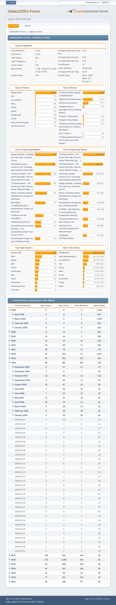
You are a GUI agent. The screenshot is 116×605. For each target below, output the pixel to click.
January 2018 (21, 415)
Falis (61, 286)
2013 (13, 573)
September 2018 (22, 380)
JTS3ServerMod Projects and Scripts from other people (70, 140)
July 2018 (19, 389)
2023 (13, 341)
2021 (13, 349)
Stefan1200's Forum (24, 11)
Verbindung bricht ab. (20, 222)
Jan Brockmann (18, 126)
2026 (13, 310)
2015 (13, 564)
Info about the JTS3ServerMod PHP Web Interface (68, 228)
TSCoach (15, 290)
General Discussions (68, 103)
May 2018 (19, 398)
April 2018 (19, 402)
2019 (13, 358)
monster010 (16, 100)
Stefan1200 (16, 92)
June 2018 (19, 393)
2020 (13, 354)
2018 (13, 363)
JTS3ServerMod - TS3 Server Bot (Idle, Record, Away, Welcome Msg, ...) (22, 177)
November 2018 (22, 371)
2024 (13, 336)
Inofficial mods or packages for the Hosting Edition (70, 109)
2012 (13, 577)
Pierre (13, 107)
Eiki (12, 96)
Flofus (61, 267)
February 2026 (21, 323)
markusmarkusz (18, 286)
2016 (13, 560)
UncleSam (15, 282)
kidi (12, 275)
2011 (13, 582)
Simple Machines (26, 599)
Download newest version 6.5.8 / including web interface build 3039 (22, 167)
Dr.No (61, 275)
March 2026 (20, 319)
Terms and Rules (96, 599)
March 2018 (20, 406)
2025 (13, 332)
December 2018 (22, 367)
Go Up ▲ (106, 599)
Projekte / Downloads (68, 120)
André (13, 118)
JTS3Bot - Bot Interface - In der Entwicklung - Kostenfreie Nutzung (70, 212)
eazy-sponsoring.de (20, 122)
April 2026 (19, 314)
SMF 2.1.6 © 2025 (12, 599)
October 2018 (21, 376)
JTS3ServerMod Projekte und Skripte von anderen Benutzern (70, 127)
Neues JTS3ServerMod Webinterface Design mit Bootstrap (22, 196)
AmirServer (87, 68)
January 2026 (21, 327)
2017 (13, 555)
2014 (13, 568)
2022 (13, 345)
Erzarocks (63, 278)
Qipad (13, 111)
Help (86, 599)
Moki (13, 104)
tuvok (13, 278)
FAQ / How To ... (66, 133)
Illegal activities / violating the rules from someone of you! (22, 157)
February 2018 (21, 411)
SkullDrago (16, 115)
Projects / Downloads (68, 116)
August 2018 (20, 384)
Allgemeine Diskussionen (70, 99)
